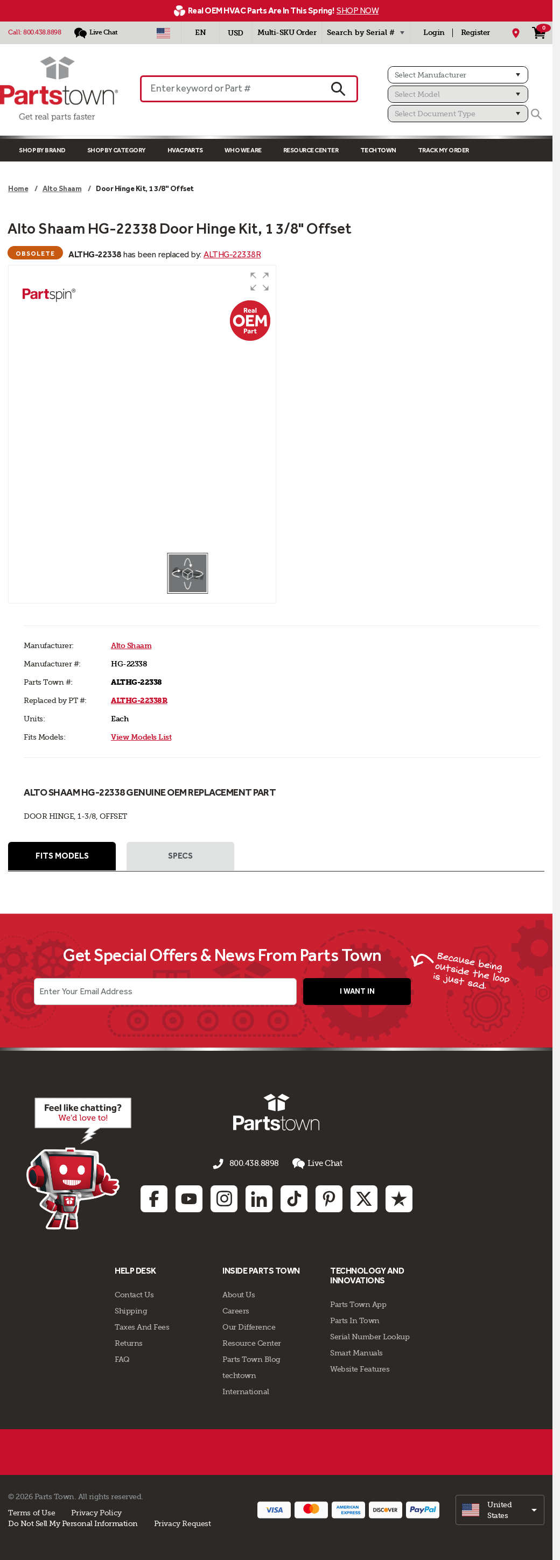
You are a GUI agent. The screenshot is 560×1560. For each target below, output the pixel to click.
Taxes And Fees (142, 1326)
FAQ (122, 1358)
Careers (235, 1309)
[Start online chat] (65, 1165)
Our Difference (248, 1326)
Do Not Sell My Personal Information (73, 1522)
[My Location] (515, 33)
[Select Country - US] (163, 33)
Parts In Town (355, 1319)
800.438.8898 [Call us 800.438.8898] (254, 1165)
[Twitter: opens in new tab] (364, 1197)
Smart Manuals (356, 1351)
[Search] (536, 114)
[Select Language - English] (200, 33)
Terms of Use (31, 1511)
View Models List (141, 737)
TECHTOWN (378, 150)
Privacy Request (182, 1522)
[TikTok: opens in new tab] (294, 1197)
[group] (142, 408)
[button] (259, 281)
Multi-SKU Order (287, 32)
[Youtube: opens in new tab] (189, 1197)
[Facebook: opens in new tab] (154, 1197)
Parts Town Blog (251, 1358)
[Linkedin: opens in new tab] (259, 1197)
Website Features (359, 1368)
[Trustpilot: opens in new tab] (399, 1197)
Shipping (131, 1309)
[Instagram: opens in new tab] (224, 1197)
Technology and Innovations (367, 1274)
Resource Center (311, 150)
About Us (238, 1293)
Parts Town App (358, 1303)
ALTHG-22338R (232, 254)
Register (475, 32)
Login (434, 32)
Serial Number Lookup (369, 1335)
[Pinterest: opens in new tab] (329, 1197)
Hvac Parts (185, 150)
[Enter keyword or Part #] (230, 88)
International (245, 1390)
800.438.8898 (42, 32)
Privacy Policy (96, 1511)
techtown (239, 1374)
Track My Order (443, 150)
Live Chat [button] (314, 1164)
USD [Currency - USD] (235, 33)
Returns (129, 1342)
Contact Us (134, 1293)
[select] (500, 1509)
